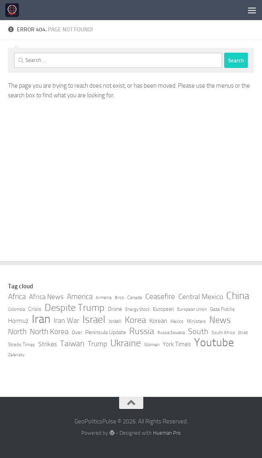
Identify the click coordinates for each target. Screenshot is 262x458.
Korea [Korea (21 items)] (135, 320)
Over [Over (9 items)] (77, 332)
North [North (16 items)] (17, 331)
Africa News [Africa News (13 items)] (46, 297)
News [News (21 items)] (220, 320)
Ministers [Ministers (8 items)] (196, 321)
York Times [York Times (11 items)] (177, 344)
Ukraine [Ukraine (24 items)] (125, 343)
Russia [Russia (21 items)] (141, 331)
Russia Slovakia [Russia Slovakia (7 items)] (171, 332)
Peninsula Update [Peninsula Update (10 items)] (105, 332)
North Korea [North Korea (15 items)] (49, 331)
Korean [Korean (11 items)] (158, 321)
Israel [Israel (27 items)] (94, 320)
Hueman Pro (167, 433)
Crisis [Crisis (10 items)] (34, 309)
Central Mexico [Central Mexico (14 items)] (200, 296)
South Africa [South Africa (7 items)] (223, 332)
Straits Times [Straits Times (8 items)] (21, 344)
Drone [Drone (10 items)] (115, 309)
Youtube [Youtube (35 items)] (214, 342)
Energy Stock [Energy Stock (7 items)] (137, 309)
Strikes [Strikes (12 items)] (47, 344)
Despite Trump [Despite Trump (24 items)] (75, 307)
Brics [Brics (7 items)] (119, 297)
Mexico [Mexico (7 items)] (177, 321)
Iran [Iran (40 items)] (41, 319)
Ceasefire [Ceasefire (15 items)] (160, 296)
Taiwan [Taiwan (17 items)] (72, 343)
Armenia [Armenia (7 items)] (103, 297)
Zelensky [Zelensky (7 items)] (16, 354)
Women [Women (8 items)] (151, 344)
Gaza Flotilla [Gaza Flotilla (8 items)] (222, 309)
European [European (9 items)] (163, 309)
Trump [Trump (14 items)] (97, 343)
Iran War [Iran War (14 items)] (66, 320)
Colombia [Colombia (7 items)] (16, 309)
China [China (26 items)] (237, 296)
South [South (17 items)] (198, 331)
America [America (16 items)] (80, 296)
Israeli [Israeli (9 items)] (115, 321)
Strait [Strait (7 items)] (243, 332)
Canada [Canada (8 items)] (134, 297)
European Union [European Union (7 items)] (192, 309)
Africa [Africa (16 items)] (17, 296)
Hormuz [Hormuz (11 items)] (18, 321)
